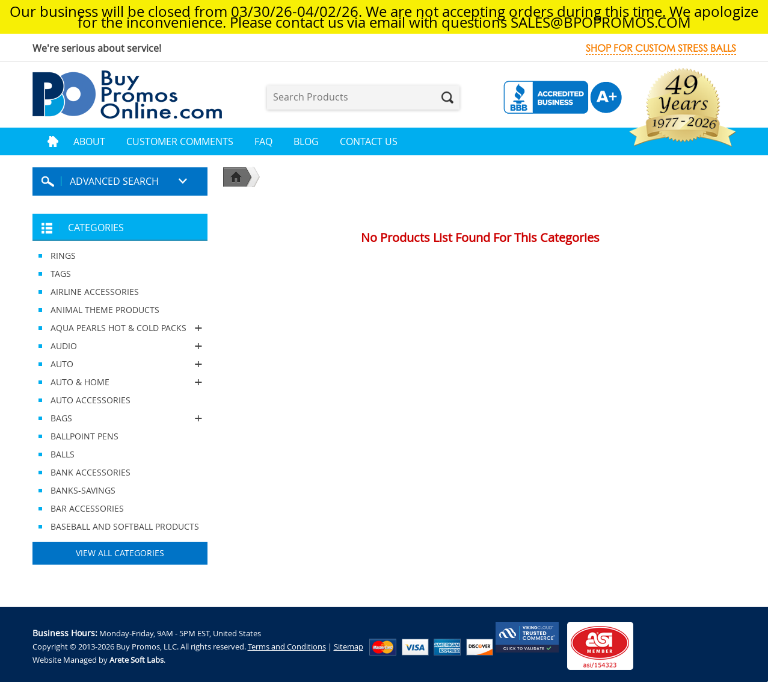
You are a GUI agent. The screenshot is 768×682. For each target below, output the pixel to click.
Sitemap (348, 646)
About (89, 141)
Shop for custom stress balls (661, 48)
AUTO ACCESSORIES (91, 400)
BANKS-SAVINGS (83, 490)
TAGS (61, 273)
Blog (306, 141)
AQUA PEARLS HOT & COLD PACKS (119, 328)
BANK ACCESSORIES (91, 472)
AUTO (119, 364)
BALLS (63, 454)
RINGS (63, 255)
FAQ (263, 141)
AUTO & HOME (119, 382)
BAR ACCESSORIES (87, 508)
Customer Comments (179, 141)
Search (447, 97)
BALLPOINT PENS (84, 436)
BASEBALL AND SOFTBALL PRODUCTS (125, 526)
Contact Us (369, 141)
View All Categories (120, 553)
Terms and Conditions (287, 646)
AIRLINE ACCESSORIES (95, 291)
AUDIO (119, 346)
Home (53, 141)
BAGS (119, 418)
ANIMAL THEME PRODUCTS (105, 309)
